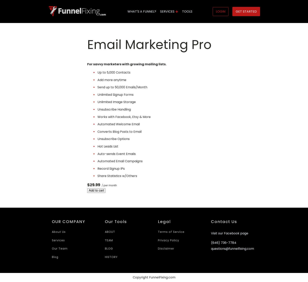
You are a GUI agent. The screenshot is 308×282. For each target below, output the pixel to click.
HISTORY (111, 257)
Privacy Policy (168, 240)
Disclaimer (166, 249)
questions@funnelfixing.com (232, 249)
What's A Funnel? (141, 11)
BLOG (109, 249)
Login (220, 11)
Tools (187, 11)
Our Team (60, 249)
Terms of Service (171, 232)
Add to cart (96, 190)
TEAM (109, 240)
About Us (59, 232)
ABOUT (110, 232)
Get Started (246, 11)
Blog (55, 257)
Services (169, 11)
